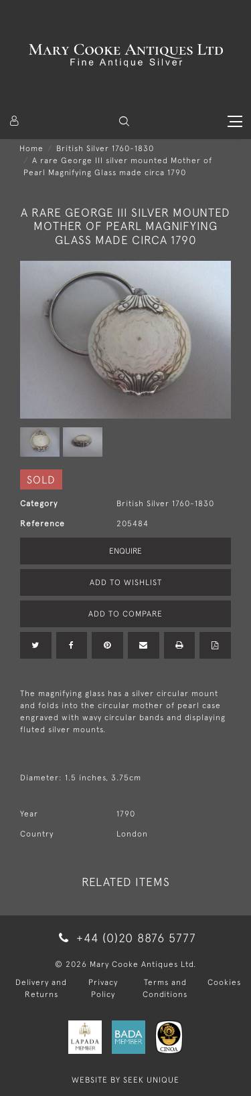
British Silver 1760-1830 (105, 148)
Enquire (125, 551)
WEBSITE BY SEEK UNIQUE (125, 1080)
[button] (124, 121)
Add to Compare (125, 614)
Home (31, 148)
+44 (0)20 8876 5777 (125, 938)
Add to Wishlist (126, 582)
